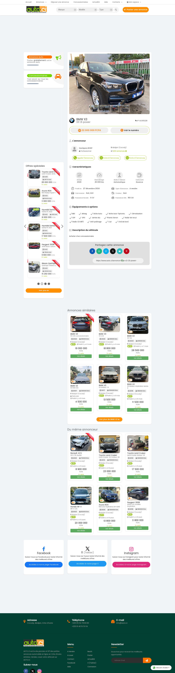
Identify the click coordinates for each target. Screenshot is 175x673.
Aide (106, 2)
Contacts (116, 2)
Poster (90, 655)
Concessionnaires (81, 2)
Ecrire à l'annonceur (109, 157)
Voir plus (44, 290)
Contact (70, 659)
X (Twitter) (92, 663)
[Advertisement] (87, 33)
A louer (70, 655)
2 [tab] (42, 284)
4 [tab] (49, 284)
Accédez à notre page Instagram (131, 565)
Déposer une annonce (60, 2)
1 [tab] (38, 284)
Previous (25, 226)
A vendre (71, 651)
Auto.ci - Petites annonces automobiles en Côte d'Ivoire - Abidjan (36, 9)
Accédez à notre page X (88, 564)
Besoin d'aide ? (161, 667)
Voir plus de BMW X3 (109, 419)
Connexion (92, 667)
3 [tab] (45, 284)
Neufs (90, 651)
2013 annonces (120, 151)
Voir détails (81, 356)
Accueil (28, 2)
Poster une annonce (135, 9)
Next (61, 226)
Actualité (96, 2)
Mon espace (133, 2)
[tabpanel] (44, 221)
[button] (75, 84)
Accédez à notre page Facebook (44, 565)
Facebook (71, 663)
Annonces (40, 2)
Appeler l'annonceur (83, 157)
